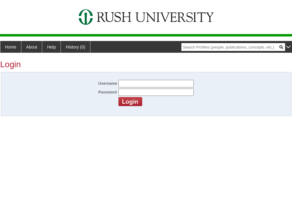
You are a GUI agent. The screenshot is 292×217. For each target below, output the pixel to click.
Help (51, 47)
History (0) (75, 47)
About (31, 47)
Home (10, 47)
